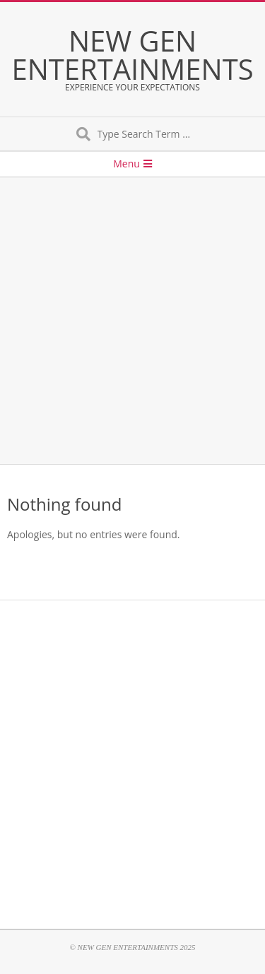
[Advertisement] (132, 321)
